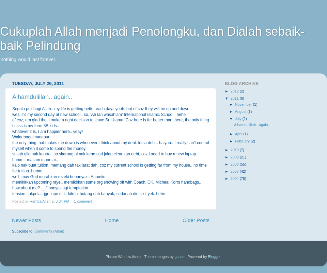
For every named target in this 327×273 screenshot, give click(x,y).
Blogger (214, 257)
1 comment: (84, 201)
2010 (235, 150)
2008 (235, 164)
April (239, 134)
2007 (235, 171)
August (241, 111)
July (239, 119)
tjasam (180, 257)
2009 (235, 157)
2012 (235, 91)
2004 (235, 178)
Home (112, 220)
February (243, 141)
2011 (235, 98)
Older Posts (196, 220)
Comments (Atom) (49, 231)
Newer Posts (26, 220)
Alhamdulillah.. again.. (42, 96)
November (244, 104)
